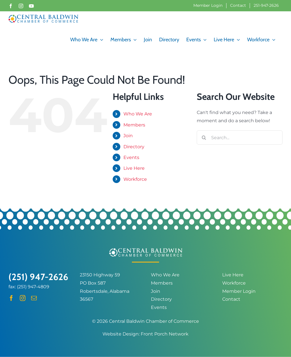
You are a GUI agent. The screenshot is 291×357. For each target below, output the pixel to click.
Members (134, 124)
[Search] (204, 137)
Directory (133, 146)
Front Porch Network (165, 333)
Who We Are (137, 114)
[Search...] (240, 137)
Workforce (135, 179)
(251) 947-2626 (38, 276)
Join (128, 135)
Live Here (134, 168)
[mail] (34, 298)
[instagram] (22, 298)
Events (131, 157)
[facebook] (11, 298)
